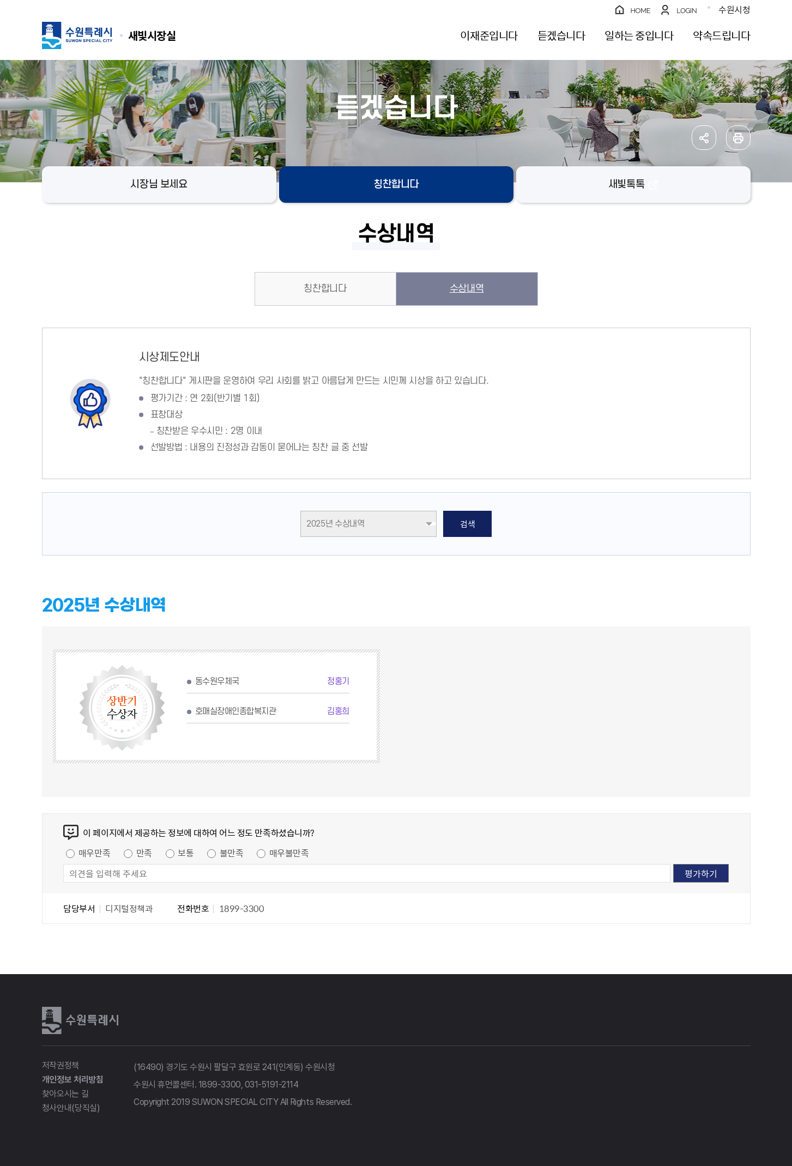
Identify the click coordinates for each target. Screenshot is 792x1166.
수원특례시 (80, 1020)
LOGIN (686, 11)
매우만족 (94, 852)
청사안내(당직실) (71, 1108)
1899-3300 (219, 1084)
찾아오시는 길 (65, 1094)
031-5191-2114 (272, 1084)
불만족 (232, 852)
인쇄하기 (738, 137)
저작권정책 (60, 1065)
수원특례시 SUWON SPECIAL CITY (152, 35)
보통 (186, 852)
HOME (641, 11)
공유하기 (704, 137)
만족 (144, 852)
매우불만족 (289, 852)
